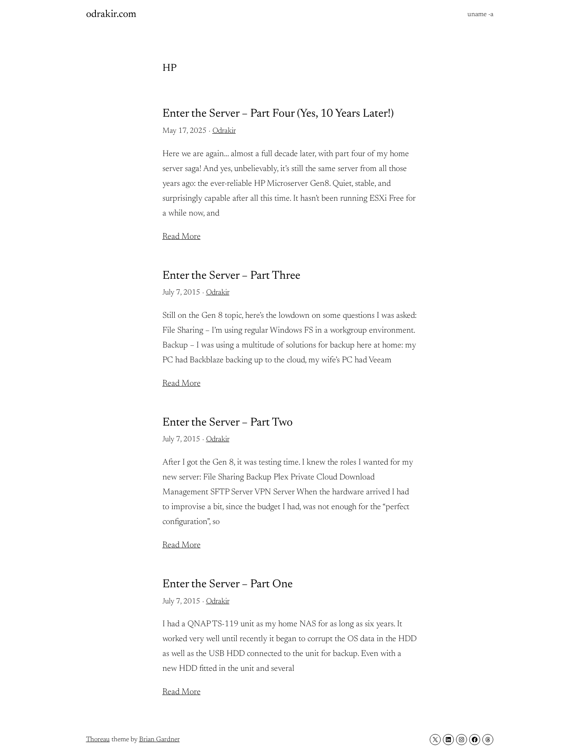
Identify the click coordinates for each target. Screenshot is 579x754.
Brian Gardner (159, 739)
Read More (181, 237)
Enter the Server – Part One (227, 584)
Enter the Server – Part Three (231, 276)
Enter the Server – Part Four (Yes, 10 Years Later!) (278, 114)
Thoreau (98, 739)
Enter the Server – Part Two (227, 423)
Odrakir (224, 131)
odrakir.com (111, 14)
